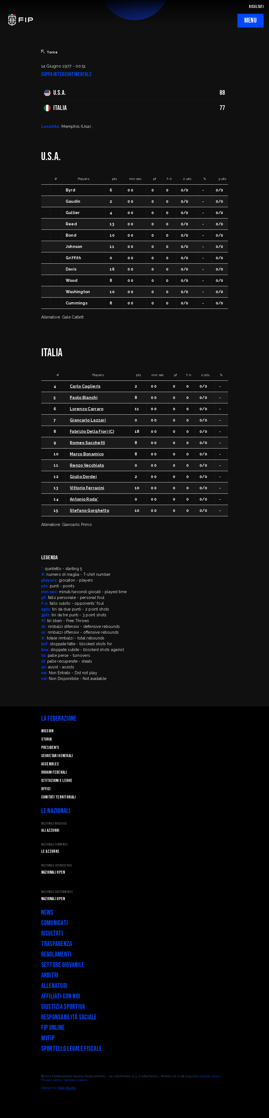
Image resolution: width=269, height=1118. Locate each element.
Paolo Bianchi (84, 397)
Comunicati (54, 923)
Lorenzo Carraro (86, 409)
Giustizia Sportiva (63, 1007)
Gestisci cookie (75, 1080)
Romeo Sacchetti (87, 443)
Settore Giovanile (62, 965)
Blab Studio (67, 1088)
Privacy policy (52, 1080)
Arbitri (50, 975)
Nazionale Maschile (54, 824)
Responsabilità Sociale (69, 1017)
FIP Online (53, 1028)
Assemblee (50, 764)
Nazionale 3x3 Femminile (57, 892)
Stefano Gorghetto (89, 510)
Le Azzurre (50, 851)
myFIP (48, 1038)
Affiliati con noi (60, 996)
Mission (47, 731)
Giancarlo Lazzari (88, 420)
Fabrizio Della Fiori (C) (92, 431)
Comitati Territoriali (58, 797)
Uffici (46, 789)
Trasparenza (56, 944)
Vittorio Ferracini (87, 488)
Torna (49, 52)
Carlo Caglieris (85, 386)
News (47, 912)
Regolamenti (56, 954)
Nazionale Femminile (54, 844)
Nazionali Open (53, 872)
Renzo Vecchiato (87, 465)
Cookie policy (210, 1076)
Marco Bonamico (87, 454)
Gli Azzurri (50, 830)
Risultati (52, 933)
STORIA (46, 739)
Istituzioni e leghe (56, 780)
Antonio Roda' (84, 499)
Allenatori (54, 986)
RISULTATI (256, 6)
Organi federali (54, 772)
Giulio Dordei (83, 476)
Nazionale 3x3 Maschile (56, 865)
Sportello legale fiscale (71, 1048)
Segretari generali (57, 755)
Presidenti (50, 747)
